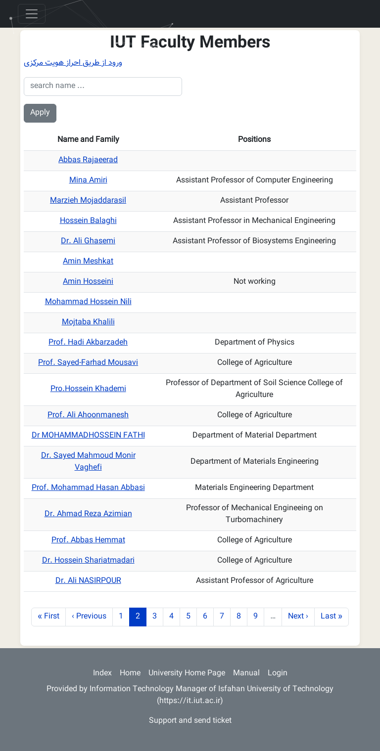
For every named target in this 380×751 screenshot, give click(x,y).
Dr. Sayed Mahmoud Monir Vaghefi (88, 462)
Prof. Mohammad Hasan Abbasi (88, 488)
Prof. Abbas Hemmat (88, 540)
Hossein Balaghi (88, 221)
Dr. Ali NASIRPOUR (88, 581)
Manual (246, 673)
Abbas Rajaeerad (88, 160)
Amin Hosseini (88, 282)
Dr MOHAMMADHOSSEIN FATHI (88, 436)
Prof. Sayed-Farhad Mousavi (88, 363)
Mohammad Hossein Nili (88, 302)
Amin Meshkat (88, 262)
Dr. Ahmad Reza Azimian (88, 514)
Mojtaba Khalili (88, 322)
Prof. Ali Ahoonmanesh (88, 415)
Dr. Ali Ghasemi (88, 241)
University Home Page (186, 673)
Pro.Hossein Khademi (88, 389)
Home (130, 673)
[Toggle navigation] (32, 14)
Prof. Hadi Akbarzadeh (88, 343)
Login (277, 673)
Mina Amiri (88, 181)
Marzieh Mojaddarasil (88, 201)
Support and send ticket (190, 721)
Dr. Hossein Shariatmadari (88, 561)
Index (102, 673)
